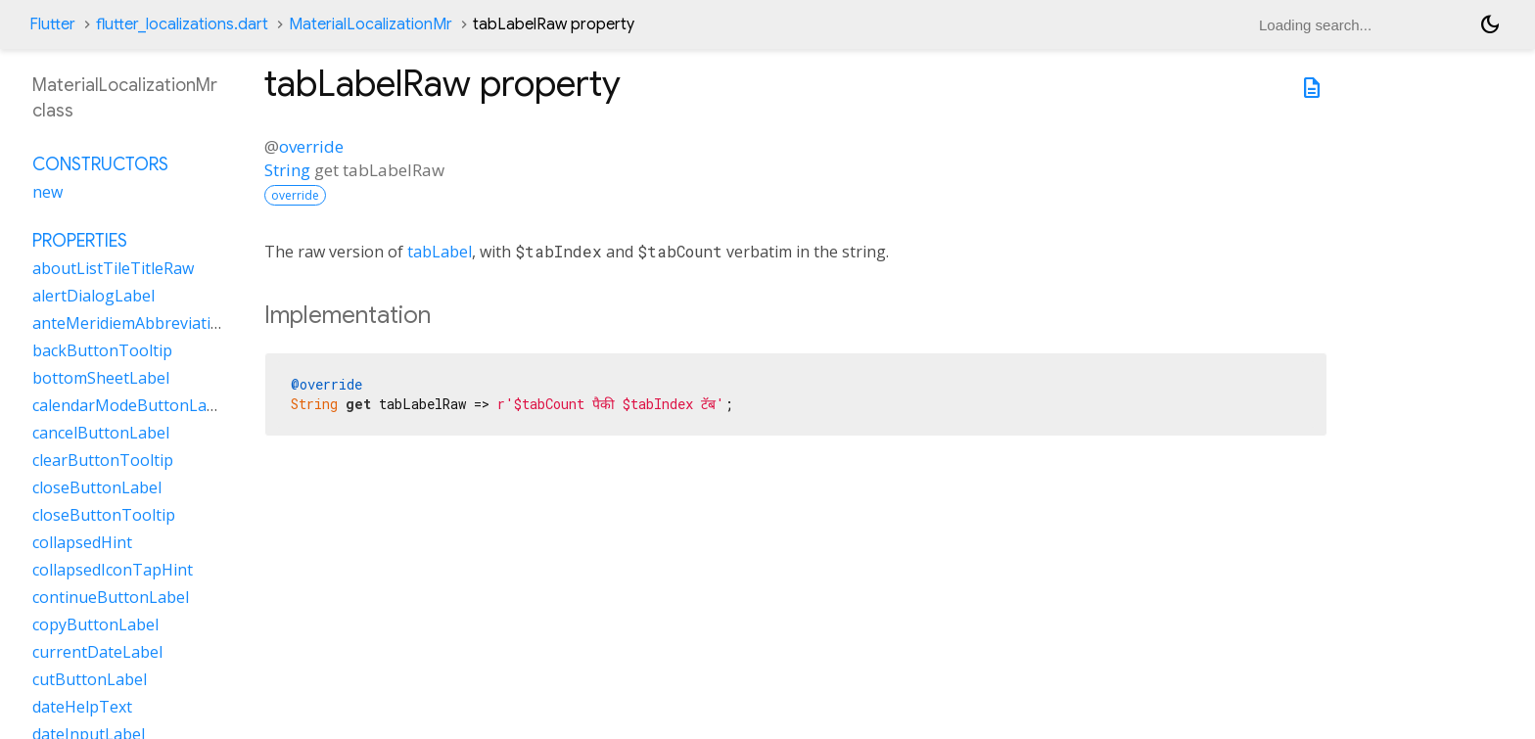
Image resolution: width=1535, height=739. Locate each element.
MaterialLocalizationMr (370, 24)
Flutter (52, 24)
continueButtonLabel (110, 597)
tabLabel (439, 251)
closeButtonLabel (97, 487)
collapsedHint (82, 542)
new (47, 192)
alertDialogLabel (93, 295)
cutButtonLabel (89, 679)
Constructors (100, 164)
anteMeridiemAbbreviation (131, 323)
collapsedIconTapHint (112, 569)
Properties (79, 241)
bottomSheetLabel (100, 378)
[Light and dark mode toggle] (1490, 24)
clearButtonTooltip (102, 460)
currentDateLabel (97, 652)
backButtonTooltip (102, 350)
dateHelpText (82, 706)
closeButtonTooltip (103, 515)
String (287, 170)
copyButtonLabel (95, 624)
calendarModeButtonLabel (130, 405)
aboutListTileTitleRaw (113, 268)
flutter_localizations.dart (182, 24)
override (311, 146)
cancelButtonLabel (100, 432)
